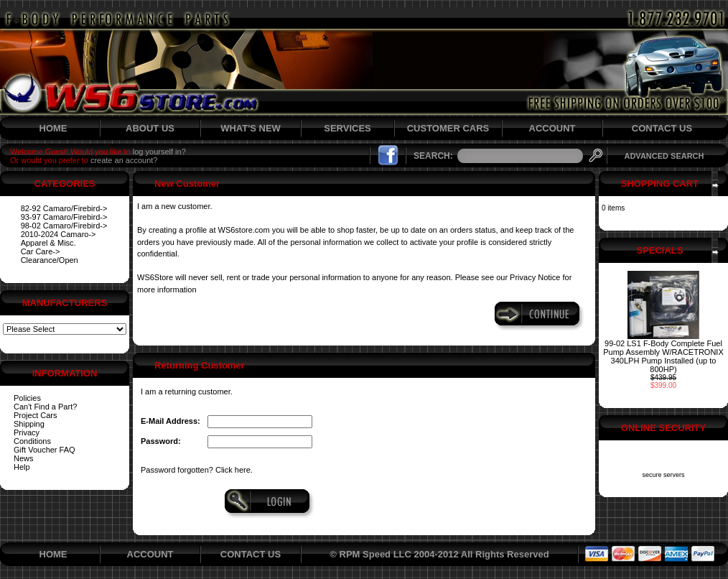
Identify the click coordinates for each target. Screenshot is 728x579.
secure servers (663, 474)
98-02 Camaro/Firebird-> (64, 225)
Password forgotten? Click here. (197, 469)
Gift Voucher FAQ (44, 449)
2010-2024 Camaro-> (58, 234)
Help (22, 467)
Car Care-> (40, 251)
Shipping (29, 424)
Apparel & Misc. (48, 242)
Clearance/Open (49, 260)
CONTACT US (662, 128)
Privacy (26, 432)
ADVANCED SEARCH (664, 156)
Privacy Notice (535, 277)
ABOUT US (150, 128)
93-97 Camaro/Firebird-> (64, 217)
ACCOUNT (552, 128)
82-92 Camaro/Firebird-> (64, 208)
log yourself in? (159, 151)
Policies (27, 398)
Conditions (32, 441)
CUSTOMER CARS (448, 128)
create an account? (124, 160)
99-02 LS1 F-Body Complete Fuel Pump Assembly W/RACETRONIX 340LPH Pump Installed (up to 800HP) (663, 356)
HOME (53, 128)
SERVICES (347, 128)
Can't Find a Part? (45, 406)
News (24, 458)
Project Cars (35, 415)
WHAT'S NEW (250, 128)
